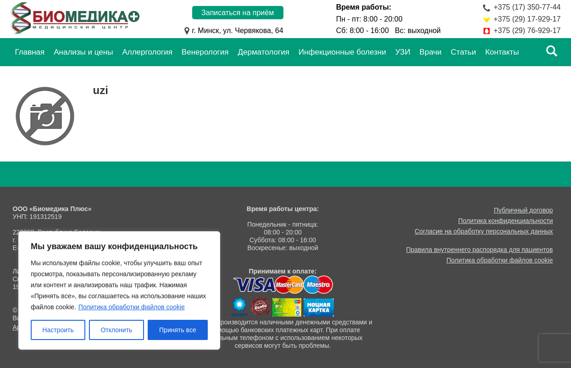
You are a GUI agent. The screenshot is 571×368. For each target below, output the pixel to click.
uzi (100, 90)
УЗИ (402, 52)
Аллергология (147, 52)
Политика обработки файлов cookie (131, 307)
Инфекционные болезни (342, 52)
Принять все (177, 330)
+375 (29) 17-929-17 (526, 19)
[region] (119, 290)
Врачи (431, 52)
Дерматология (263, 52)
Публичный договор (523, 210)
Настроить (57, 330)
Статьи (463, 52)
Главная (30, 52)
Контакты (502, 52)
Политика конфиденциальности (505, 220)
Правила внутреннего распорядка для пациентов (479, 249)
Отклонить (116, 330)
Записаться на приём (237, 13)
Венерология (205, 52)
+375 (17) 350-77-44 (526, 7)
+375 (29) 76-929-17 (526, 30)
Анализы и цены (83, 52)
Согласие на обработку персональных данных (484, 231)
